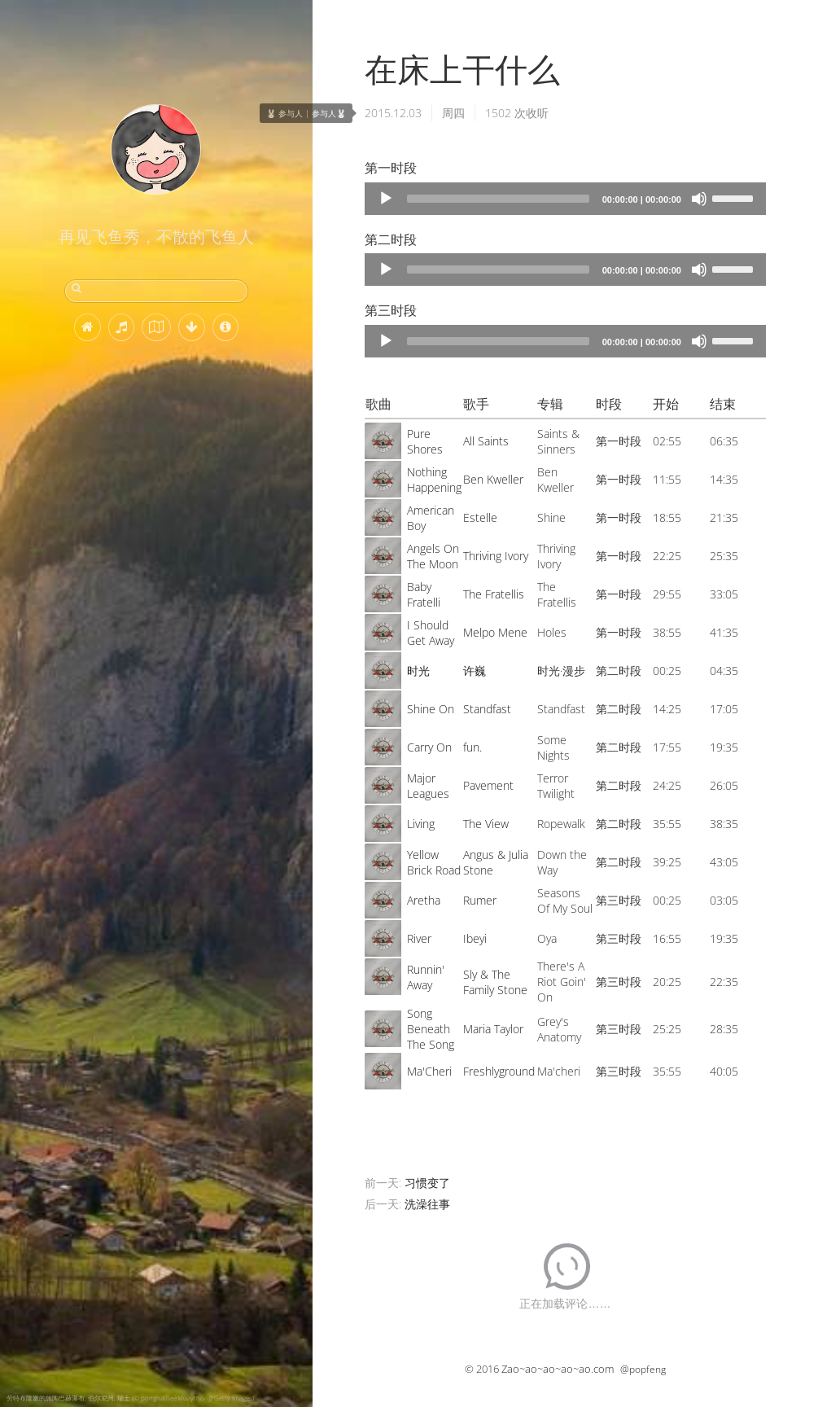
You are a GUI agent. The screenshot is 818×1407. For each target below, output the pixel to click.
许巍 (474, 670)
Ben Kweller (493, 479)
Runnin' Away (425, 977)
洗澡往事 (427, 1204)
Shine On (430, 709)
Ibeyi (475, 938)
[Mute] (699, 199)
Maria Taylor (493, 1029)
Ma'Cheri (429, 1071)
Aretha (423, 900)
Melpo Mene (495, 632)
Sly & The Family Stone (495, 981)
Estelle (480, 517)
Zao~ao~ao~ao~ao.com (557, 1368)
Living (421, 823)
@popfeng (643, 1369)
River (419, 938)
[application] (565, 198)
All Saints (486, 441)
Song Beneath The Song (430, 1029)
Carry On (429, 747)
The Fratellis (493, 594)
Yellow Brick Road (434, 862)
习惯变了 (427, 1182)
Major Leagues (428, 785)
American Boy (430, 517)
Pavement (488, 785)
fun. (472, 747)
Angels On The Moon (433, 556)
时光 (418, 670)
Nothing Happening (434, 479)
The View (486, 823)
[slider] (498, 199)
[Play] (386, 199)
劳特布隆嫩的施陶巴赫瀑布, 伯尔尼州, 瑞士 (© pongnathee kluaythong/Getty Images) (130, 1397)
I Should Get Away (430, 632)
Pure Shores (425, 441)
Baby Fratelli (423, 594)
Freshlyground (499, 1071)
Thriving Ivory (495, 555)
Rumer (479, 900)
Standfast (487, 709)
